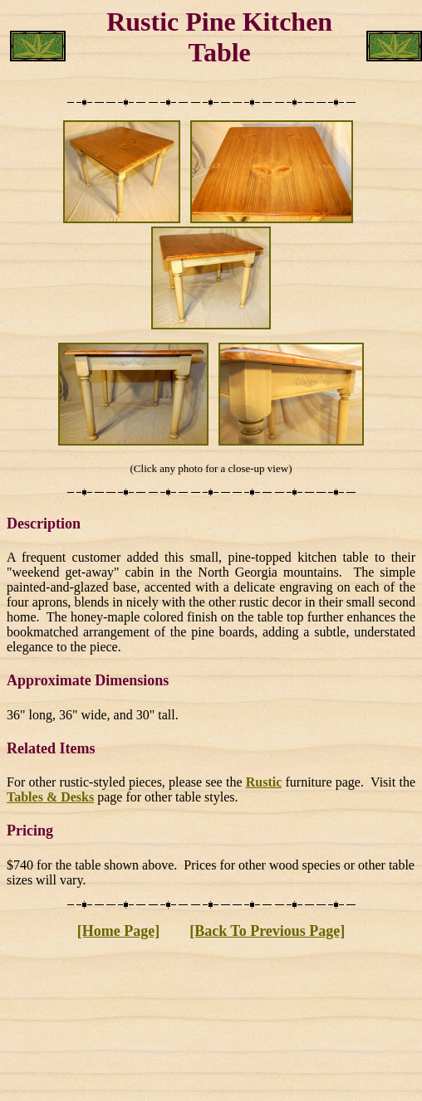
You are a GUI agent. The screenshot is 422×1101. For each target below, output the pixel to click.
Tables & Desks (50, 797)
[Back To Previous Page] (267, 931)
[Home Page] (118, 931)
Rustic (264, 782)
